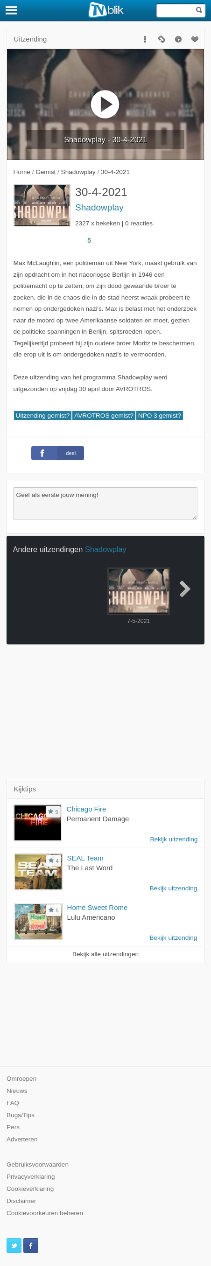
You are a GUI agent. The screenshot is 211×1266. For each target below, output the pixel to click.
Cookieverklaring (30, 1188)
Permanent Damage (98, 819)
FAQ (13, 1102)
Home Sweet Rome (97, 907)
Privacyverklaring (31, 1176)
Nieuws (17, 1090)
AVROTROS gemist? (104, 415)
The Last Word (90, 868)
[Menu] (11, 10)
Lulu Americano (91, 917)
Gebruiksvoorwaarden (38, 1164)
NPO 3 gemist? (159, 415)
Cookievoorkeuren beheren (45, 1213)
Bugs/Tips (21, 1115)
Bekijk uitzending (173, 839)
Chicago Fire (86, 809)
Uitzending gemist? (43, 415)
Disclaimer (21, 1200)
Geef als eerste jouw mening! (106, 503)
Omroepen (21, 1078)
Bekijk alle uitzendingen (105, 954)
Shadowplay (99, 207)
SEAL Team (85, 858)
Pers (13, 1127)
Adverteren (22, 1139)
